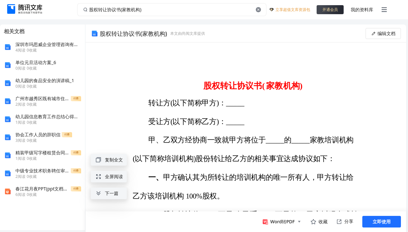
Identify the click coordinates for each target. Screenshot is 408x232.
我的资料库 (362, 9)
